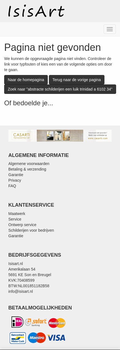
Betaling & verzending (27, 169)
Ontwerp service (22, 224)
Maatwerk (16, 213)
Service (14, 219)
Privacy (14, 180)
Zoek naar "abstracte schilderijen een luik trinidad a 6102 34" (60, 89)
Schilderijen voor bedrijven (31, 230)
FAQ (12, 186)
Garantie (15, 174)
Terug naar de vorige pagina (76, 80)
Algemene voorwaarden (28, 163)
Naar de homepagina (26, 80)
